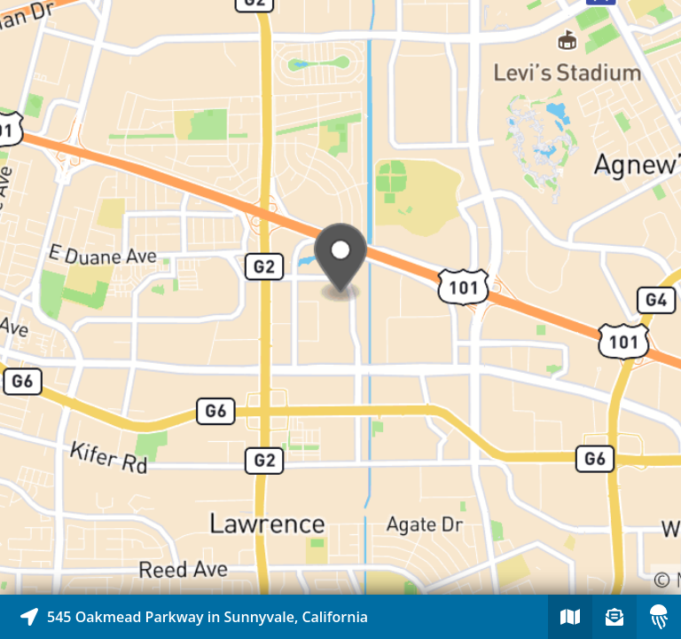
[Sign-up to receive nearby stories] (614, 617)
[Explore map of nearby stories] (340, 297)
